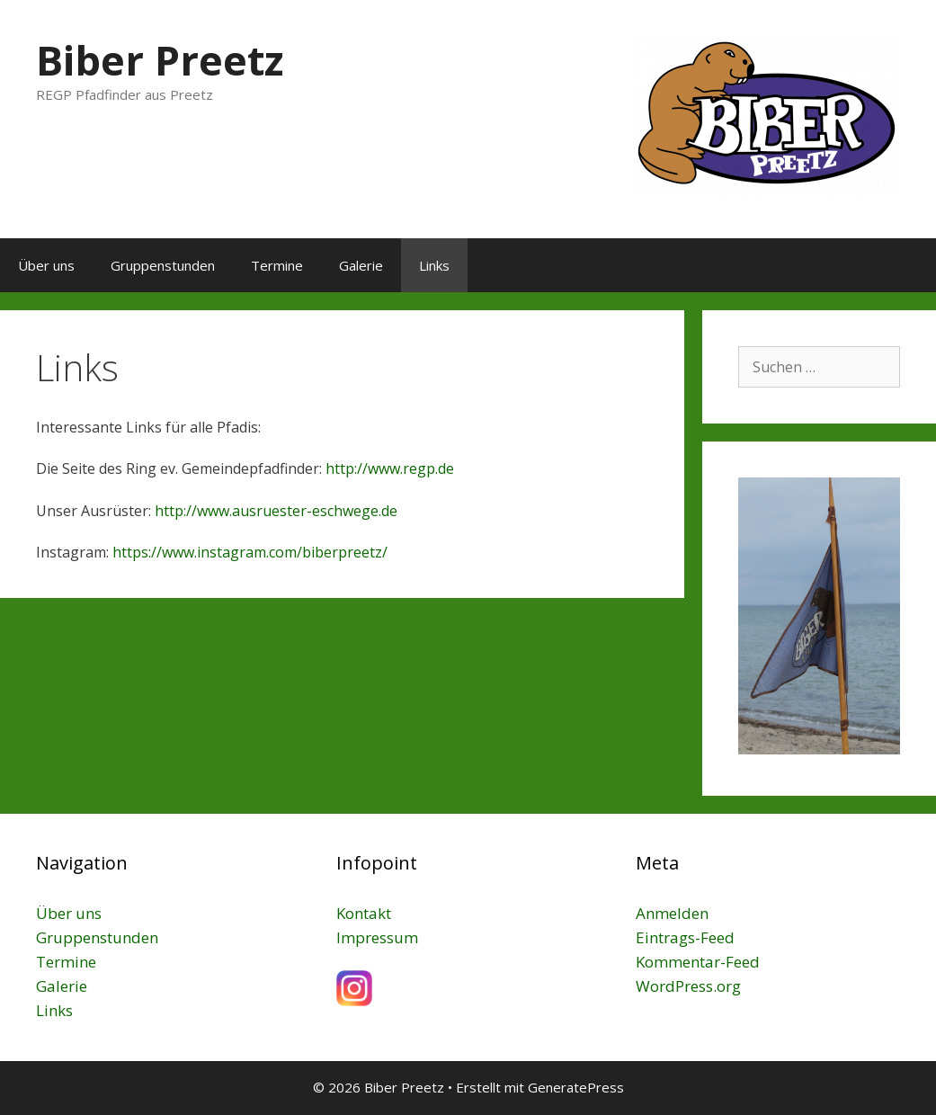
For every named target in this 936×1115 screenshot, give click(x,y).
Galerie (361, 265)
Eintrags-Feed (685, 937)
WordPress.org (688, 986)
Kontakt (363, 913)
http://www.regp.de (389, 468)
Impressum (377, 937)
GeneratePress (576, 1087)
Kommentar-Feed (698, 961)
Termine (277, 265)
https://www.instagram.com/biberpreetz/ (250, 552)
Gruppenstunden (163, 265)
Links (434, 265)
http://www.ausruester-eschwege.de (276, 511)
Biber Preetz (159, 59)
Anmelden (672, 913)
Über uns (46, 265)
